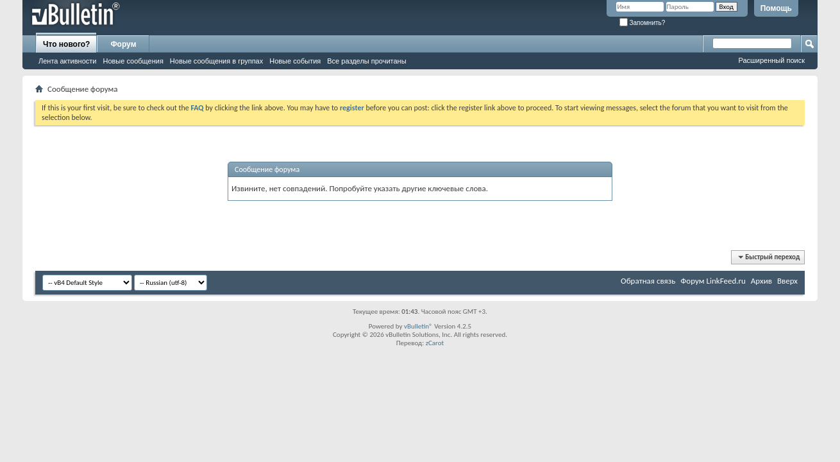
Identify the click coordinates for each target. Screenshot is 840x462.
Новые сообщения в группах (216, 61)
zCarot (435, 343)
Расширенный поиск (771, 60)
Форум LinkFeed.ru (713, 281)
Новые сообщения (133, 61)
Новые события (295, 61)
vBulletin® (418, 326)
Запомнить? (642, 22)
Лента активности (67, 61)
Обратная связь (648, 281)
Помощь (776, 8)
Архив (761, 281)
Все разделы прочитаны (366, 61)
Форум (123, 44)
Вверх (787, 281)
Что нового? (66, 44)
